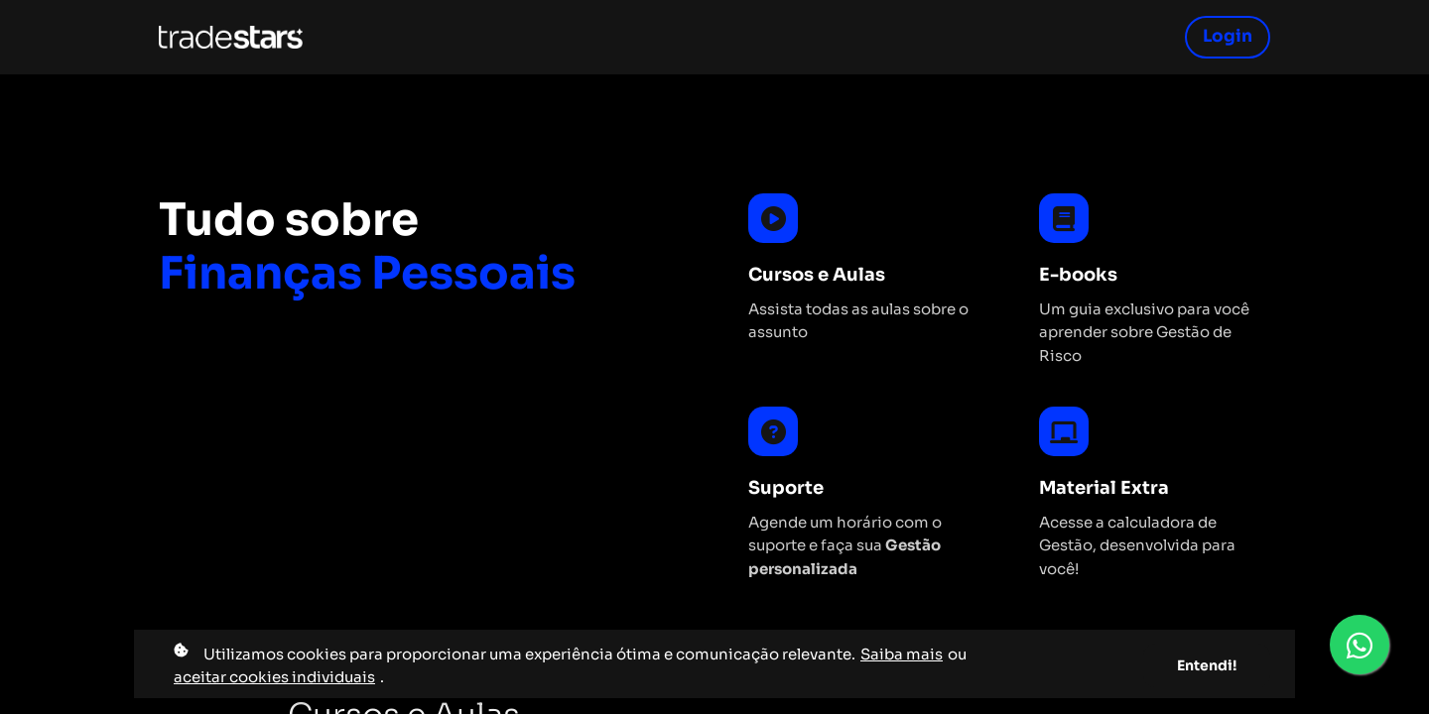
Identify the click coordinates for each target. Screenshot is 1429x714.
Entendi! (1206, 665)
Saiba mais (901, 654)
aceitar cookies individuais (274, 676)
